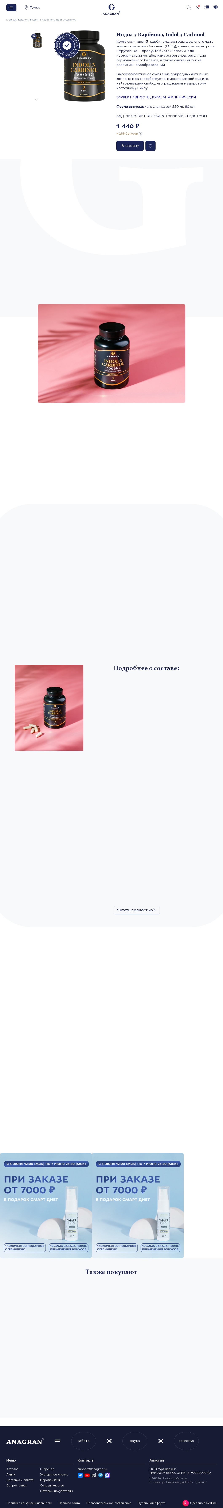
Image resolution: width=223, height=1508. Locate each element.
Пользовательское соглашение (108, 1503)
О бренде (47, 1469)
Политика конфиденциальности (29, 1503)
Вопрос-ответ (16, 1485)
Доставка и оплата (20, 1480)
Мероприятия (50, 1480)
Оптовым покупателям (56, 1491)
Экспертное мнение (54, 1474)
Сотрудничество (52, 1485)
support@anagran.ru (92, 1469)
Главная (11, 19)
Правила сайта (69, 1503)
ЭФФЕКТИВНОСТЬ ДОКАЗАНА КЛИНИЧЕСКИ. (156, 97)
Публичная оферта (151, 1503)
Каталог (23, 19)
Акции (10, 1474)
